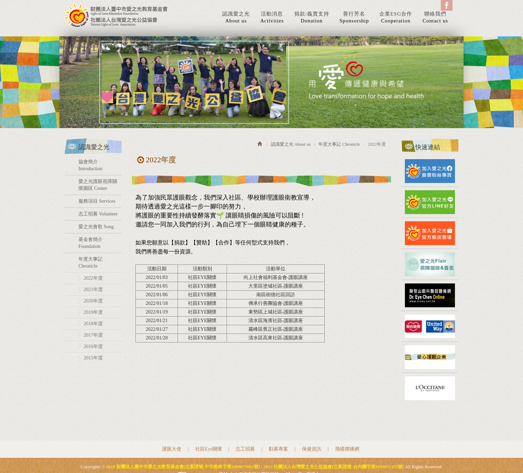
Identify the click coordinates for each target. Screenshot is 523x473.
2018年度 (93, 323)
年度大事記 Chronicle (90, 263)
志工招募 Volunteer (98, 213)
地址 (223, 451)
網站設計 (247, 458)
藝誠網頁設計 (271, 458)
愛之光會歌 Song (96, 226)
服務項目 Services (96, 201)
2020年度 (93, 300)
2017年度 (93, 335)
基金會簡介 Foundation (90, 243)
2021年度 (93, 289)
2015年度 (93, 357)
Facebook (447, 5)
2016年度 (93, 346)
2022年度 (93, 278)
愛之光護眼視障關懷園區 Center (97, 185)
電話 (182, 451)
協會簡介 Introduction (90, 165)
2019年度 (93, 312)
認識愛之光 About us (291, 144)
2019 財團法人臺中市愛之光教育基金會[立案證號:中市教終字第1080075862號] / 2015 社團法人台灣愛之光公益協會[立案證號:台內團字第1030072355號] (116, 15)
